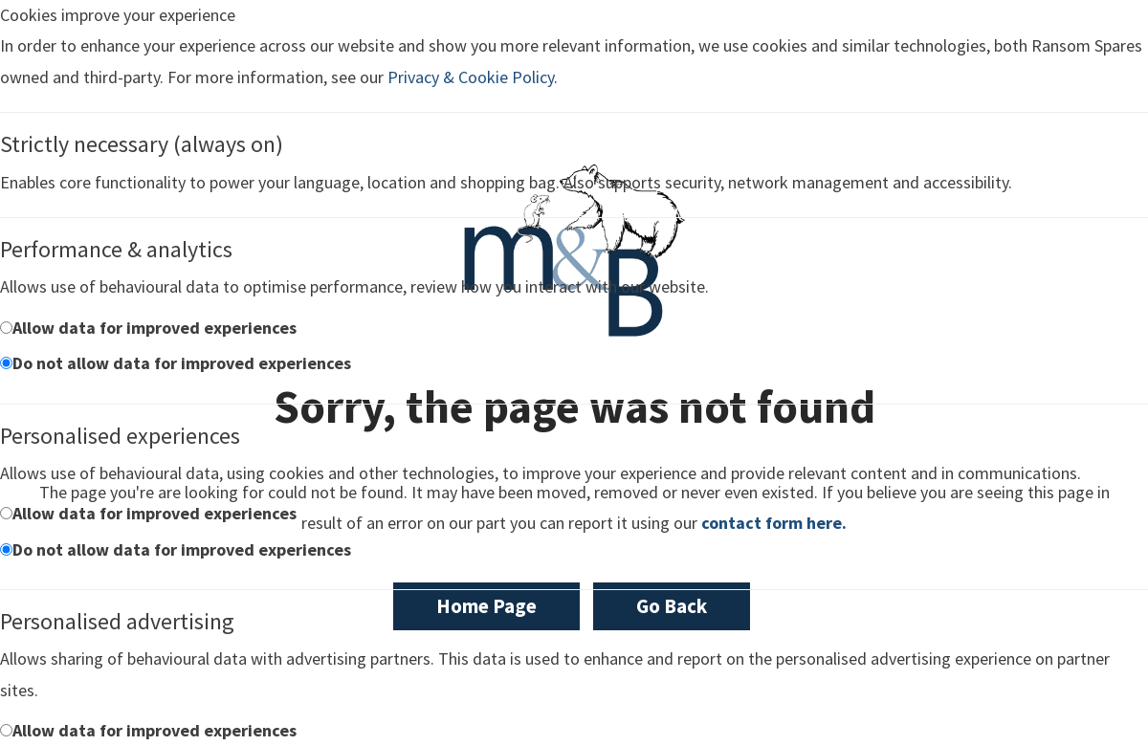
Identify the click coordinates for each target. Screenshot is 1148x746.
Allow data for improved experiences (154, 328)
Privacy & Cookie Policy (470, 77)
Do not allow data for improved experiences (181, 363)
